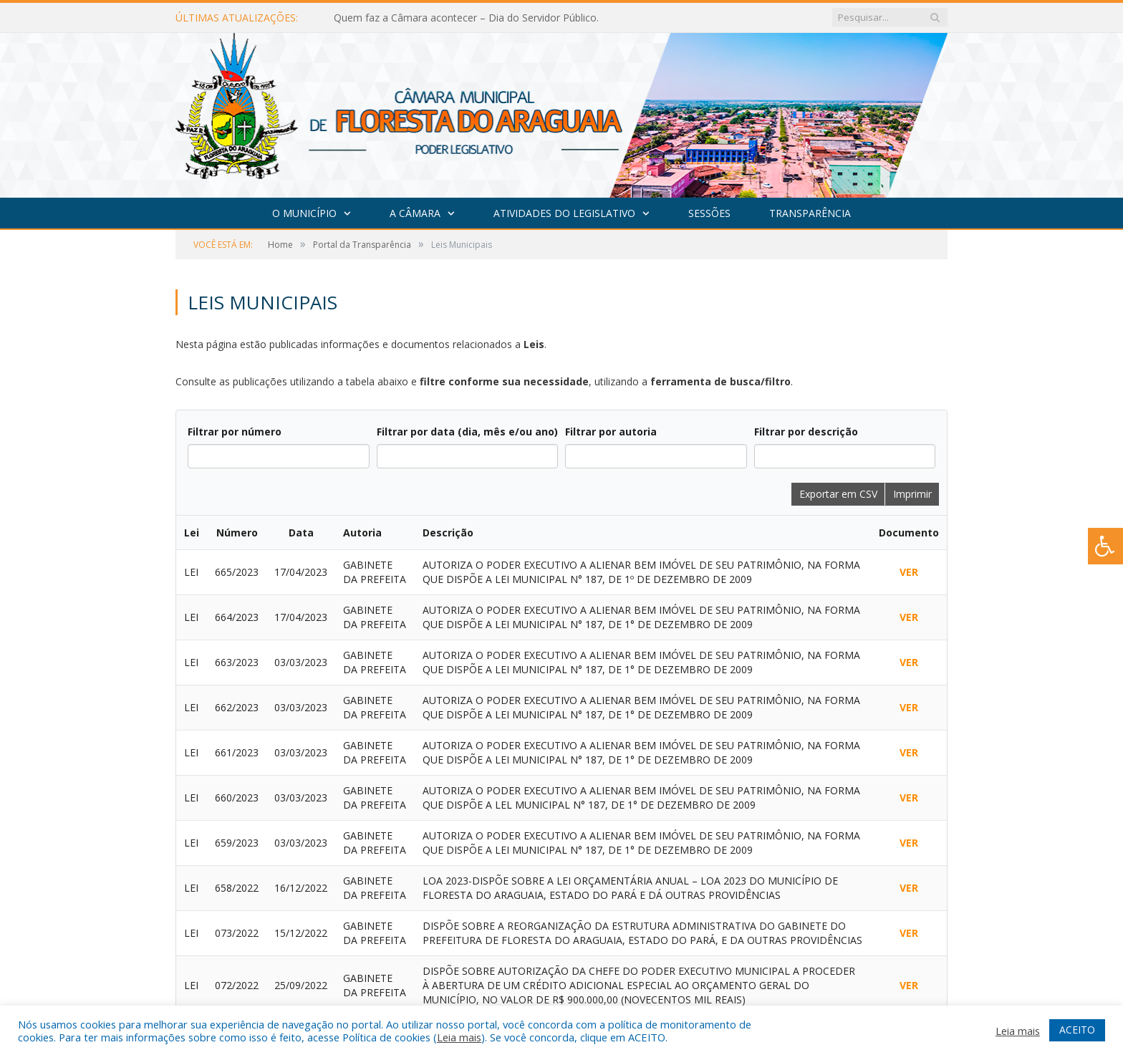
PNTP (774, 946)
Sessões (709, 213)
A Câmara (415, 213)
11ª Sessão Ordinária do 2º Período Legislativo (545, 873)
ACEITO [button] (1077, 1029)
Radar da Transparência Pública (873, 946)
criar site (801, 860)
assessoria (813, 878)
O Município (304, 213)
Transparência (810, 213)
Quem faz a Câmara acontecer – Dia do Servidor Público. (466, 17)
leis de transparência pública (777, 913)
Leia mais (459, 1037)
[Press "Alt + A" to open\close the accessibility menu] (1105, 546)
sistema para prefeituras (890, 860)
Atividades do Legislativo (564, 213)
